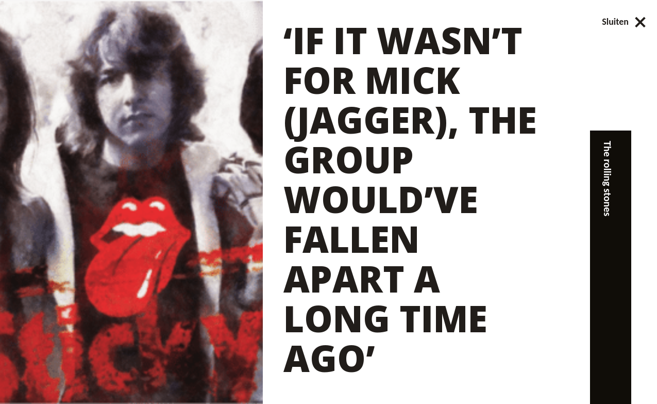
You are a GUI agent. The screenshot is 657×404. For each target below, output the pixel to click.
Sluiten (624, 21)
